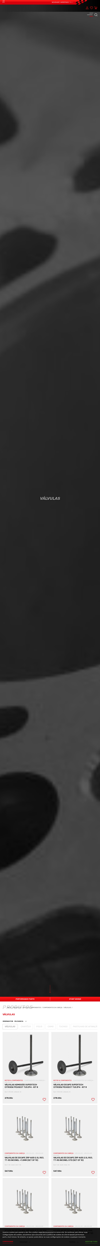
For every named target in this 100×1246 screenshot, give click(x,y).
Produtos (17, 1007)
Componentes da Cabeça (53, 1007)
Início (10, 1007)
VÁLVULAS (8, 1082)
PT (4, 2)
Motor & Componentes (33, 1007)
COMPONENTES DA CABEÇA (34, 1080)
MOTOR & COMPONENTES (14, 1080)
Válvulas (68, 1007)
